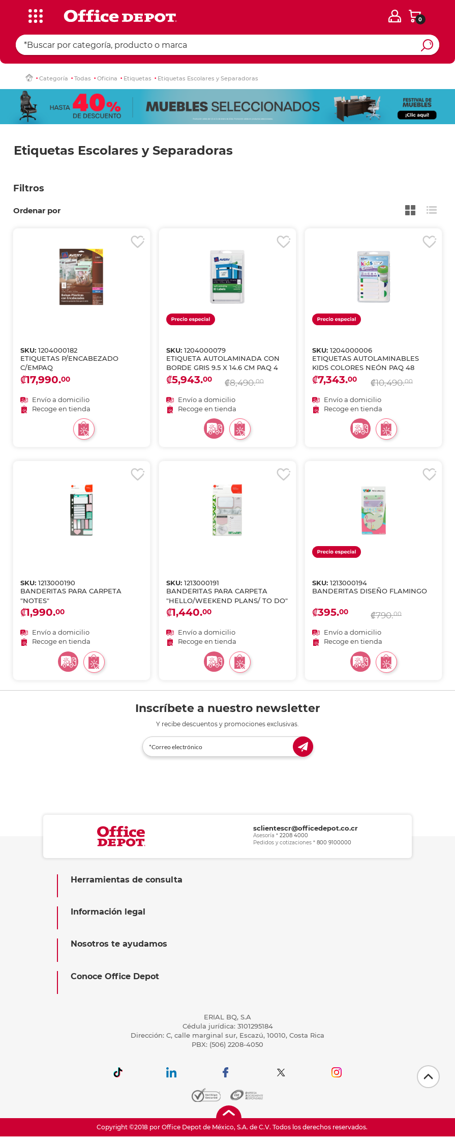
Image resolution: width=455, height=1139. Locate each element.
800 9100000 (334, 842)
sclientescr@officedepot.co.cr (305, 828)
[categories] (33, 14)
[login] (394, 16)
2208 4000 (294, 835)
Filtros (28, 188)
